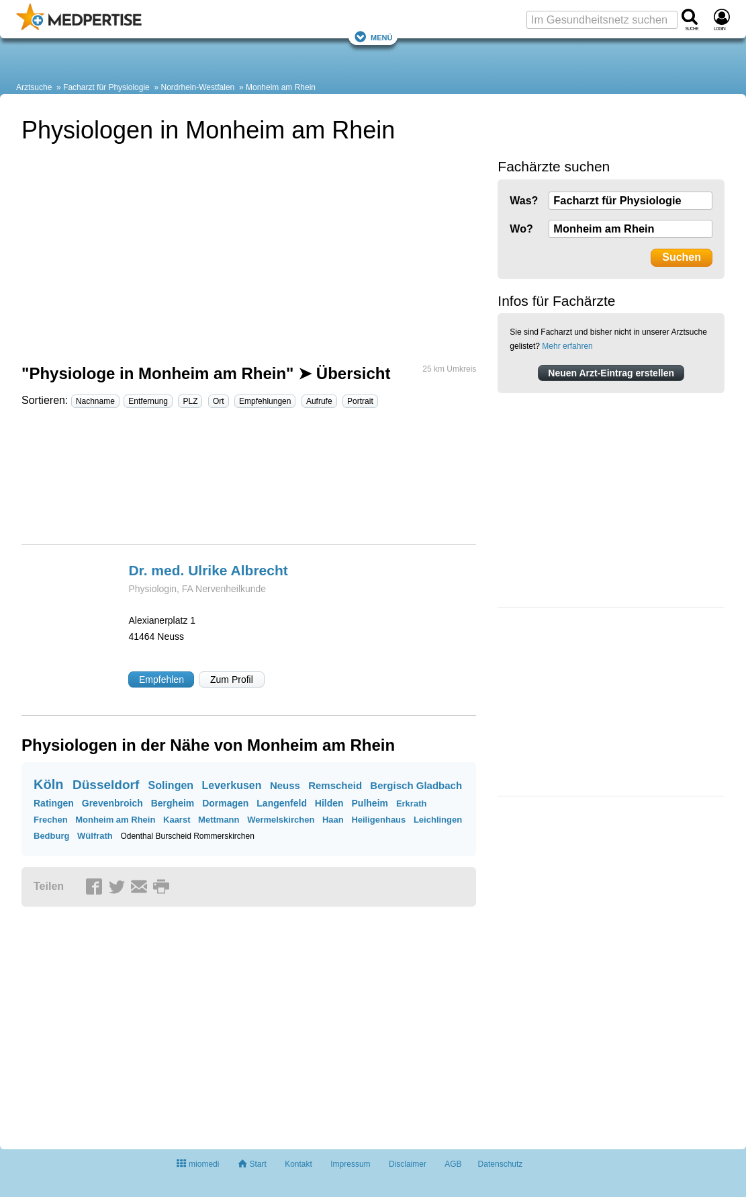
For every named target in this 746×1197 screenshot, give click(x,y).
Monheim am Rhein (281, 87)
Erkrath (411, 803)
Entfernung (148, 401)
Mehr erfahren (567, 346)
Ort (218, 401)
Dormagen (225, 803)
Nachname (95, 401)
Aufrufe (319, 401)
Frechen (51, 820)
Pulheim (370, 803)
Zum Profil (231, 679)
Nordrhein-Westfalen (197, 87)
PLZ (190, 401)
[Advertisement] (247, 482)
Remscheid (335, 785)
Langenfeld (282, 803)
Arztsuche (34, 87)
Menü (373, 36)
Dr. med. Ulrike (207, 570)
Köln (48, 784)
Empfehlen (161, 679)
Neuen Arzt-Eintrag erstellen (611, 373)
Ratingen (54, 803)
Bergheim (173, 803)
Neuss (285, 785)
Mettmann (218, 820)
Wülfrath (95, 836)
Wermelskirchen (280, 820)
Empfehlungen (265, 401)
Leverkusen (232, 785)
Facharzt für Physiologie (106, 87)
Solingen (171, 785)
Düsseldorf (106, 785)
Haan (333, 820)
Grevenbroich (112, 803)
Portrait (360, 401)
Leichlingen (438, 820)
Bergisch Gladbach (416, 785)
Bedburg (51, 836)
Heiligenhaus (378, 820)
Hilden (329, 803)
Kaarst (176, 820)
